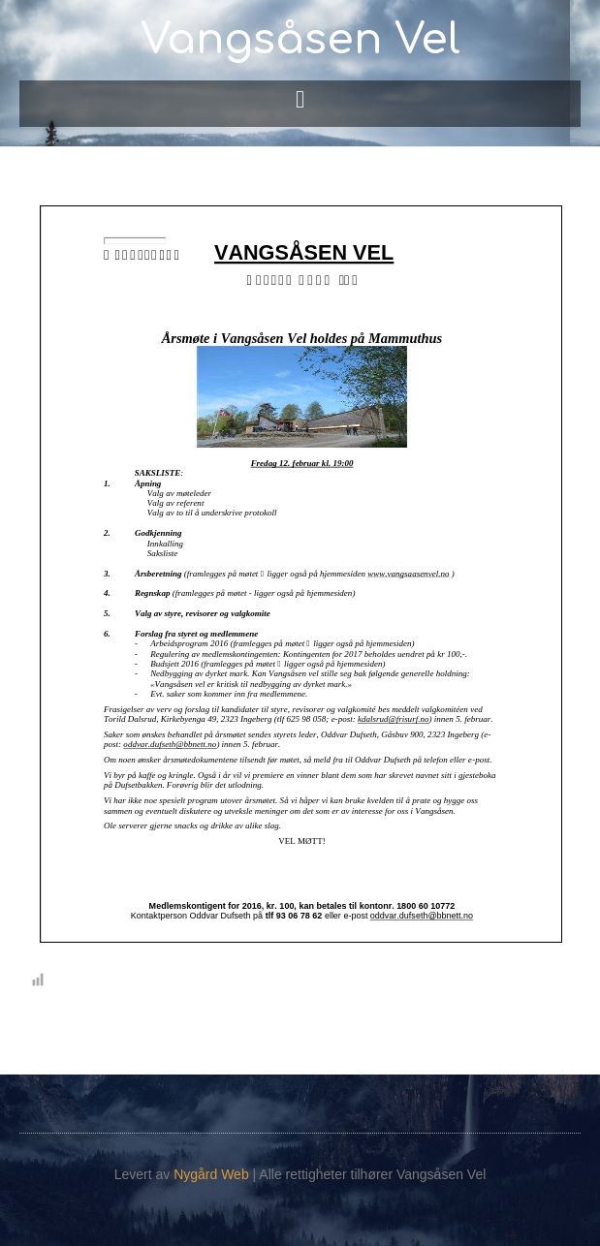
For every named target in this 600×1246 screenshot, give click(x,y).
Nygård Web (211, 1174)
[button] (300, 98)
